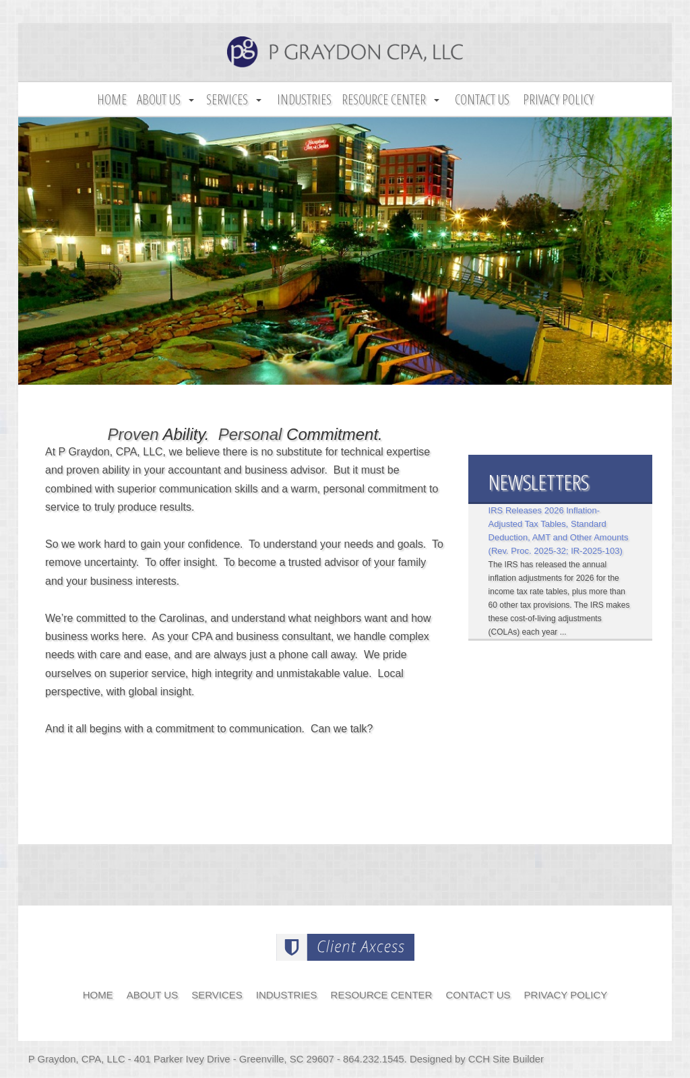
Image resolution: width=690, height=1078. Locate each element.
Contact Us (482, 99)
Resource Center (384, 99)
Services (227, 99)
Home (112, 99)
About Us (159, 99)
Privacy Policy (558, 99)
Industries (304, 99)
